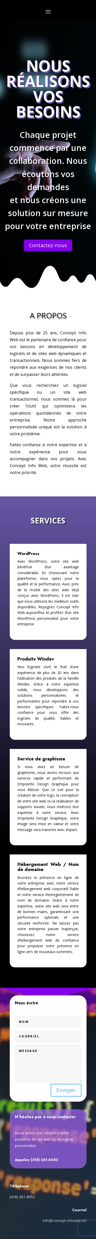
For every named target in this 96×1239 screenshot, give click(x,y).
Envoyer (66, 1090)
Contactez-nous (48, 245)
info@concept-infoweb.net (65, 1220)
